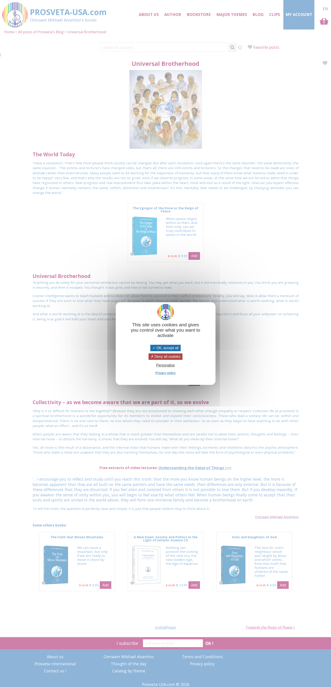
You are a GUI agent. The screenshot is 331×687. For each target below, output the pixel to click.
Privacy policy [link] (165, 373)
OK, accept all (165, 348)
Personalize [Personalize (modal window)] (165, 365)
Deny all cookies (165, 356)
